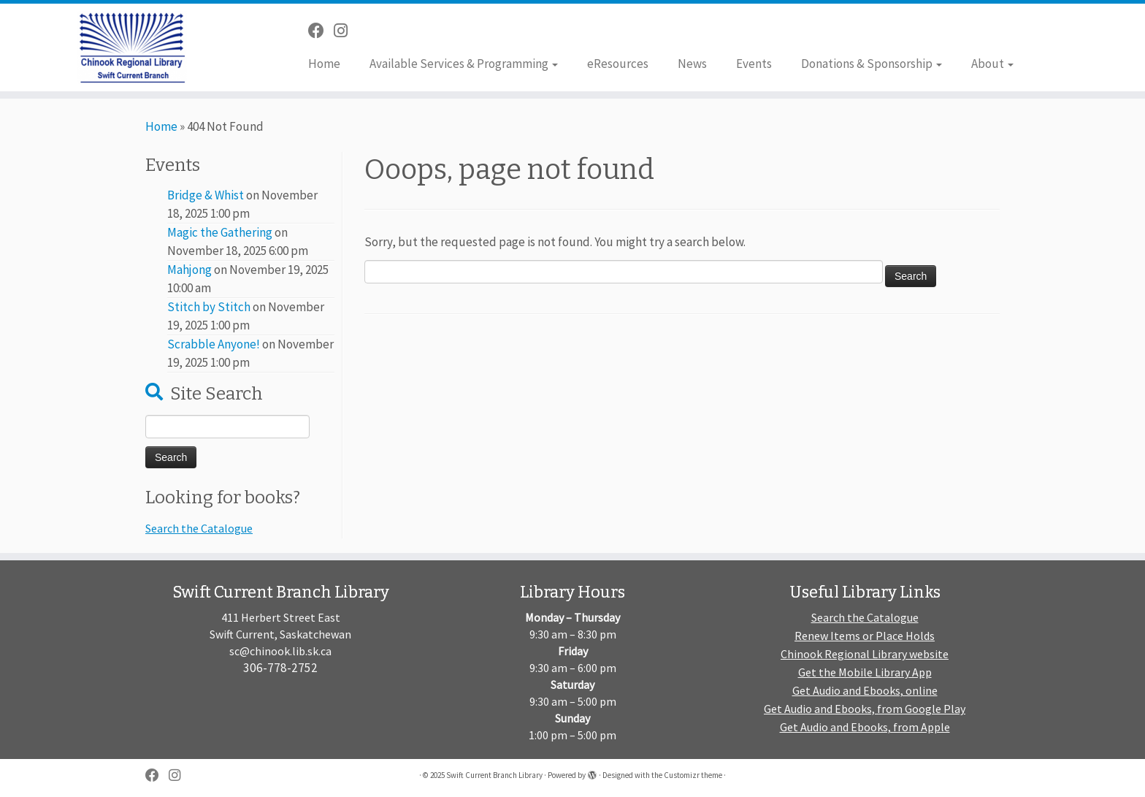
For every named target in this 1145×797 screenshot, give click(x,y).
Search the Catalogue (199, 528)
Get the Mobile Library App (865, 672)
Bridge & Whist (205, 195)
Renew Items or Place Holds (864, 635)
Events (754, 64)
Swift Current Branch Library (494, 775)
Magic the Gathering (219, 232)
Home (324, 64)
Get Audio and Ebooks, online (865, 690)
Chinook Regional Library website (865, 654)
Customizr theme (693, 775)
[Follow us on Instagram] (345, 30)
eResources (617, 64)
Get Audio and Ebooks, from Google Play (864, 708)
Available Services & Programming (463, 64)
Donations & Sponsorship (871, 64)
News (692, 64)
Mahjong (189, 270)
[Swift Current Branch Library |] (132, 47)
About (992, 64)
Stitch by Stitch (208, 307)
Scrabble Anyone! (213, 344)
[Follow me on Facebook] (321, 30)
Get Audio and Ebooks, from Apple (865, 727)
